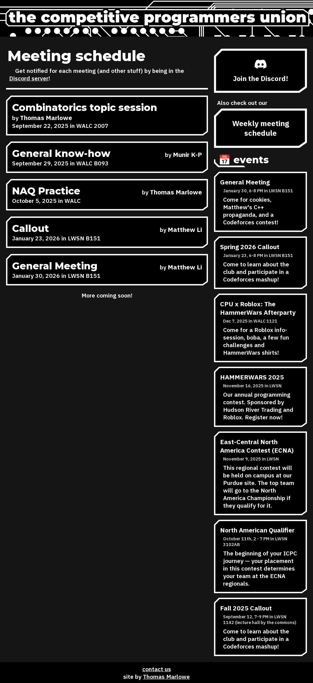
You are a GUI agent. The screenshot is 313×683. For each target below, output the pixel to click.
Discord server (28, 78)
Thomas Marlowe (166, 676)
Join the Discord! (260, 71)
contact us (156, 669)
